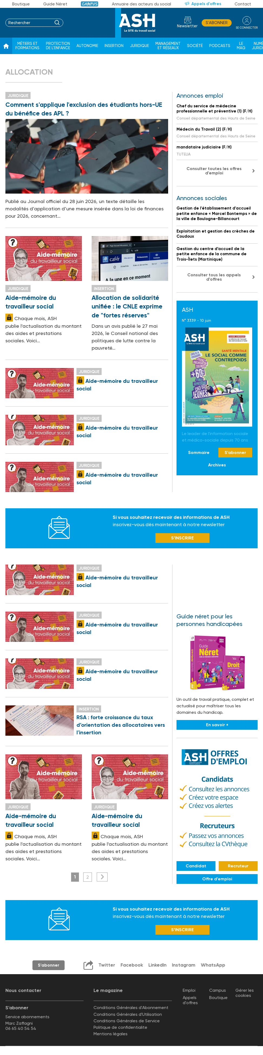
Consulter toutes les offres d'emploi (214, 170)
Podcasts (219, 46)
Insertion (114, 46)
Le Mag (241, 45)
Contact (243, 4)
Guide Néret (55, 4)
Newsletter (187, 26)
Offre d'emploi (217, 879)
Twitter (106, 966)
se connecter (247, 27)
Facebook (131, 966)
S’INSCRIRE (182, 538)
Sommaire (198, 452)
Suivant (102, 877)
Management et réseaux (168, 45)
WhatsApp (213, 966)
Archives (217, 464)
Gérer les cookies (244, 993)
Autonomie (87, 46)
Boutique (21, 4)
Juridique (139, 46)
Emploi (189, 991)
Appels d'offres (206, 3)
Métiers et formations (27, 45)
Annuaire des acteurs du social (141, 4)
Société (195, 46)
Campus (89, 4)
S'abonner (217, 22)
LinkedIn (157, 966)
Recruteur (238, 866)
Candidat (196, 866)
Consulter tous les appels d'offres (214, 277)
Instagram (184, 966)
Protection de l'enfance (58, 45)
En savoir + (217, 725)
